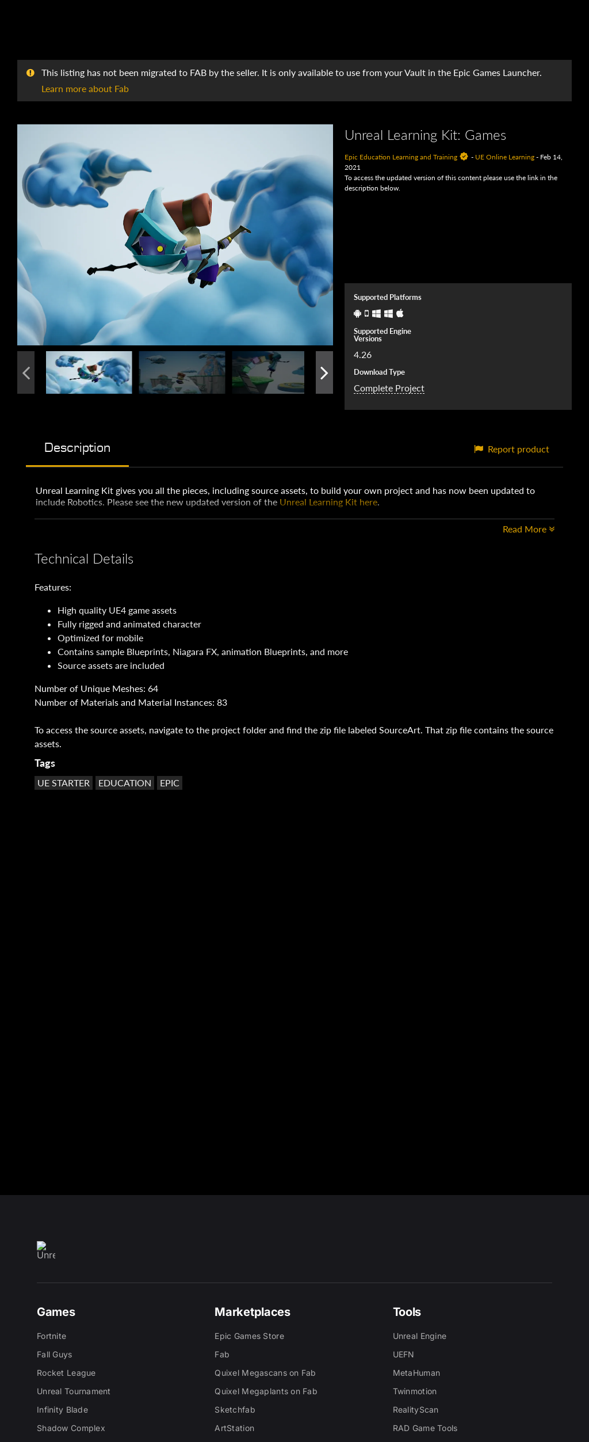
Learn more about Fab (85, 88)
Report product (511, 448)
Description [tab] (77, 447)
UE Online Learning (504, 157)
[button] (175, 234)
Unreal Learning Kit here (328, 501)
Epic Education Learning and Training (401, 157)
